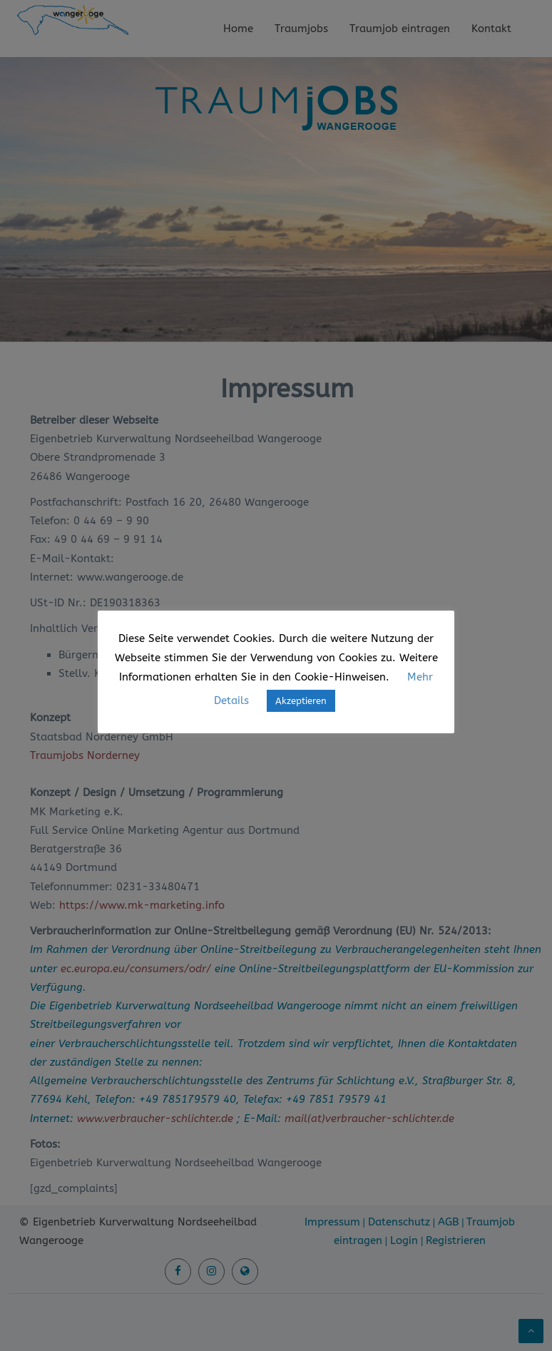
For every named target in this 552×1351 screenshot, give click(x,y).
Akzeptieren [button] (301, 700)
